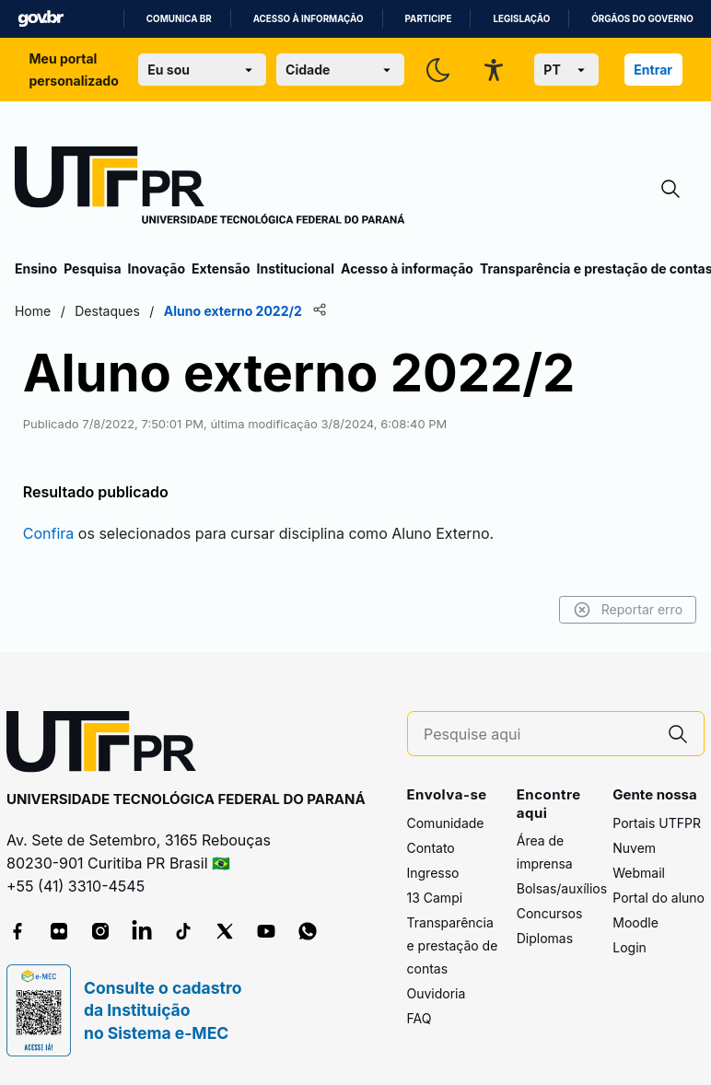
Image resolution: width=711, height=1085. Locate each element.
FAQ (419, 1018)
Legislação (521, 19)
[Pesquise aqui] (538, 734)
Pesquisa (92, 268)
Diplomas (545, 938)
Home (33, 311)
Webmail (638, 873)
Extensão (221, 268)
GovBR (40, 19)
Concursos (550, 913)
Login (629, 947)
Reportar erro (627, 610)
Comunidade (445, 823)
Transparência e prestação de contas (452, 945)
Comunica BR (179, 19)
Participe (428, 19)
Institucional (295, 268)
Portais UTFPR (656, 823)
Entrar (653, 69)
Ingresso (433, 873)
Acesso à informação (308, 19)
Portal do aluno (658, 897)
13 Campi (435, 897)
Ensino (36, 268)
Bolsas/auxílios (562, 888)
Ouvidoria (436, 993)
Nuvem (634, 848)
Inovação (156, 268)
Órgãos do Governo (642, 19)
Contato (431, 848)
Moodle (635, 922)
